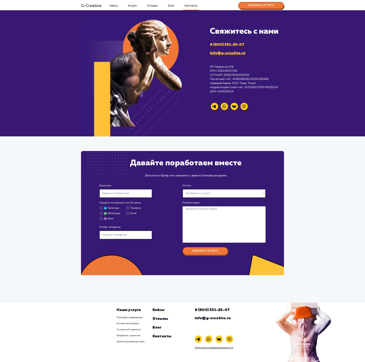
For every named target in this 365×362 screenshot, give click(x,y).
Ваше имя (105, 185)
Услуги (132, 5)
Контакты (191, 5)
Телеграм (111, 208)
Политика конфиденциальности (214, 348)
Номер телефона (110, 227)
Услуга (186, 185)
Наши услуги (129, 310)
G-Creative (91, 6)
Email (133, 213)
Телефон (135, 208)
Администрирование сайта (130, 342)
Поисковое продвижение (129, 317)
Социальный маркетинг (129, 330)
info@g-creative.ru (227, 53)
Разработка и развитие (128, 336)
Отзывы (152, 5)
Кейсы (114, 5)
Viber (109, 218)
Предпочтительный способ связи (120, 202)
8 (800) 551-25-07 (227, 44)
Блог (171, 5)
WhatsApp (112, 213)
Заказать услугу (261, 5)
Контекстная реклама (128, 324)
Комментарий (191, 202)
